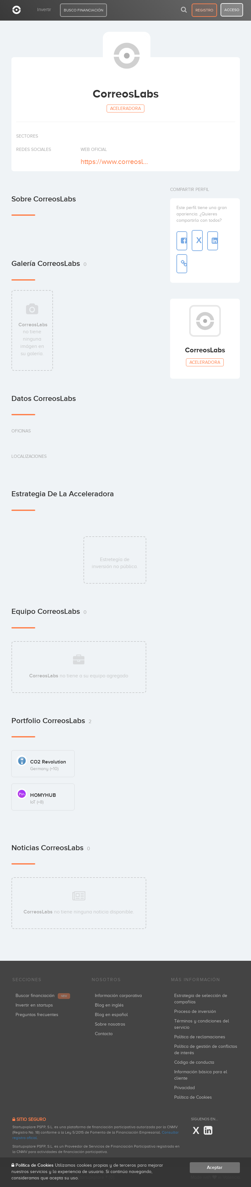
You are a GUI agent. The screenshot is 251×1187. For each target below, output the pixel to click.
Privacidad (184, 1087)
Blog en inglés (109, 1005)
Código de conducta (194, 1062)
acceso (231, 10)
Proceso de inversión (195, 1011)
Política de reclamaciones (199, 1036)
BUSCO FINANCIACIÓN (83, 10)
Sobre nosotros (110, 1024)
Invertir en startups (34, 1005)
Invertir (44, 9)
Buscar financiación (43, 995)
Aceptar (214, 1167)
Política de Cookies (193, 1097)
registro (204, 10)
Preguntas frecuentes (37, 1014)
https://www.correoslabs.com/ (116, 162)
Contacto (104, 1033)
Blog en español (111, 1014)
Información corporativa (118, 995)
